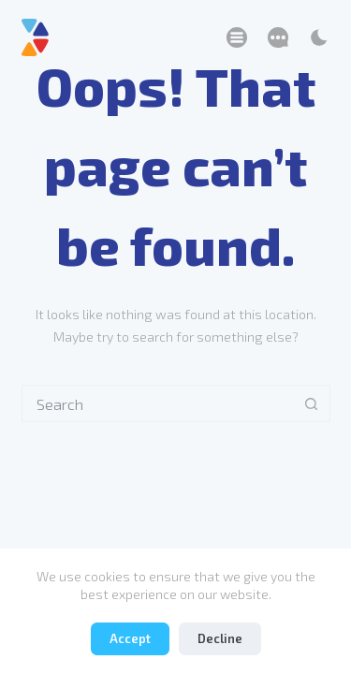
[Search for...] (157, 403)
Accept (130, 638)
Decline (219, 638)
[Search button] (311, 403)
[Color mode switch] (319, 37)
